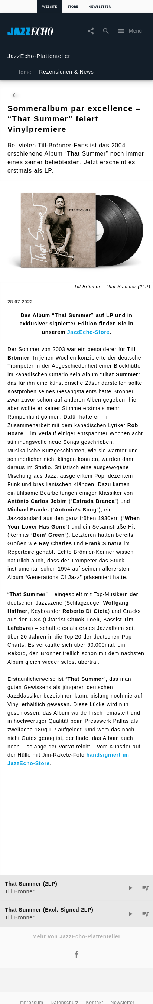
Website (49, 6)
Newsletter (100, 6)
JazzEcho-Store (88, 332)
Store (73, 6)
